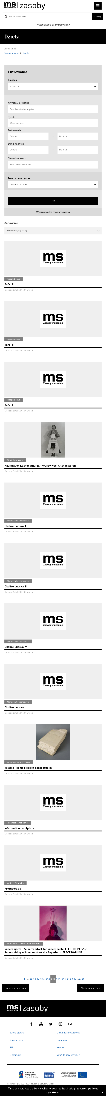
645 (64, 978)
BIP (11, 1047)
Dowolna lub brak (53, 184)
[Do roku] (78, 136)
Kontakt (61, 1047)
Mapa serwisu (16, 1040)
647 (74, 978)
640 (37, 978)
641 (42, 978)
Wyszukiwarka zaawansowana (53, 24)
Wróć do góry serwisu (68, 1055)
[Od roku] (28, 136)
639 (32, 978)
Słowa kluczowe (17, 158)
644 (58, 978)
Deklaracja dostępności (68, 1032)
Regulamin (62, 1040)
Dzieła (26, 53)
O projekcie (15, 1054)
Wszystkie (53, 86)
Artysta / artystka (18, 102)
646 (69, 978)
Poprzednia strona (15, 988)
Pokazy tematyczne (19, 178)
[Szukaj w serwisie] (47, 16)
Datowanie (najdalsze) (53, 230)
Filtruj (53, 200)
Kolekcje (13, 80)
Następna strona (90, 988)
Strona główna (12, 53)
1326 (81, 978)
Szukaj (97, 16)
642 (48, 978)
